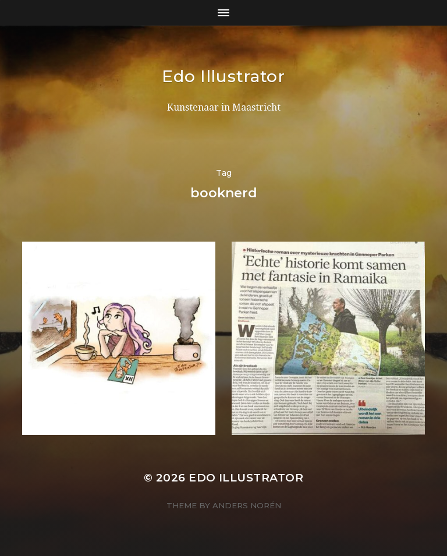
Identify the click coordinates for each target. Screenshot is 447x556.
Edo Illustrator (223, 76)
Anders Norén (246, 505)
